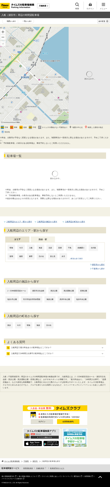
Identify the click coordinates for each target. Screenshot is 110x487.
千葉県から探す (98, 269)
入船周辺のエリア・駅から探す (19, 222)
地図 (11, 21)
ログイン (42, 422)
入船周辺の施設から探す (47, 222)
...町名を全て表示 (76, 259)
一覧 (27, 21)
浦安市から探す (98, 265)
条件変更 (103, 21)
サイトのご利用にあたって (51, 476)
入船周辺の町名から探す (75, 222)
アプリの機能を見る (45, 437)
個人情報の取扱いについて (28, 476)
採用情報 (87, 476)
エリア (17, 239)
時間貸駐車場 (28, 468)
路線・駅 (43, 239)
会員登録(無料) (68, 422)
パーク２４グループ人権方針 (12, 479)
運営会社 (77, 476)
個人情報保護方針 (8, 476)
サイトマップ (67, 476)
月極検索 (42, 6)
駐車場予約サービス (57, 468)
